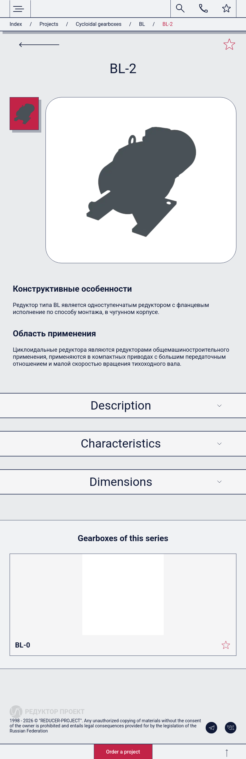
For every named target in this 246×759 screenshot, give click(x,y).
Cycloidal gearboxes (99, 24)
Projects (48, 24)
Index (16, 24)
